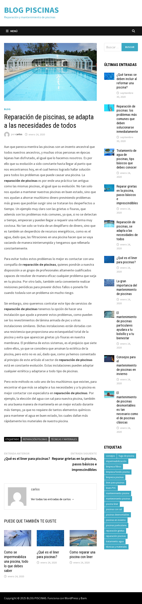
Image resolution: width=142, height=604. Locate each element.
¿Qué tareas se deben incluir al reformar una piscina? (127, 81)
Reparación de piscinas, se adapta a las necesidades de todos (127, 230)
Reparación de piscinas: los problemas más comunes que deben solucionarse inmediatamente (127, 118)
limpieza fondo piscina (118, 471)
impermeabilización (116, 461)
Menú (12, 31)
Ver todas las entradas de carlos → (52, 499)
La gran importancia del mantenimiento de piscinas (127, 287)
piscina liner (112, 504)
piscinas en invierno (116, 520)
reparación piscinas (35, 439)
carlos (19, 134)
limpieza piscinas (115, 477)
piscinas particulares (116, 525)
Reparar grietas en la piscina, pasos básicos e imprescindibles (127, 194)
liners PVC (111, 488)
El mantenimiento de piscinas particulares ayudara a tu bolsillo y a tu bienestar (126, 325)
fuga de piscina (126, 455)
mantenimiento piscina (117, 493)
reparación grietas (115, 530)
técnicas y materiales (64, 439)
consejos (110, 455)
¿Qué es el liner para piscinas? (48, 554)
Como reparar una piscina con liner (82, 554)
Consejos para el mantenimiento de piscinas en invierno (126, 365)
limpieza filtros (113, 466)
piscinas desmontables (117, 514)
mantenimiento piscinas (118, 498)
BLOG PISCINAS (31, 10)
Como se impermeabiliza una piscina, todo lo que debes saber (16, 561)
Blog (7, 109)
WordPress (71, 598)
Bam (84, 598)
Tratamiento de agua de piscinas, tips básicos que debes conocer (127, 159)
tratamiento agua (115, 541)
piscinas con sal (114, 509)
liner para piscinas (115, 482)
